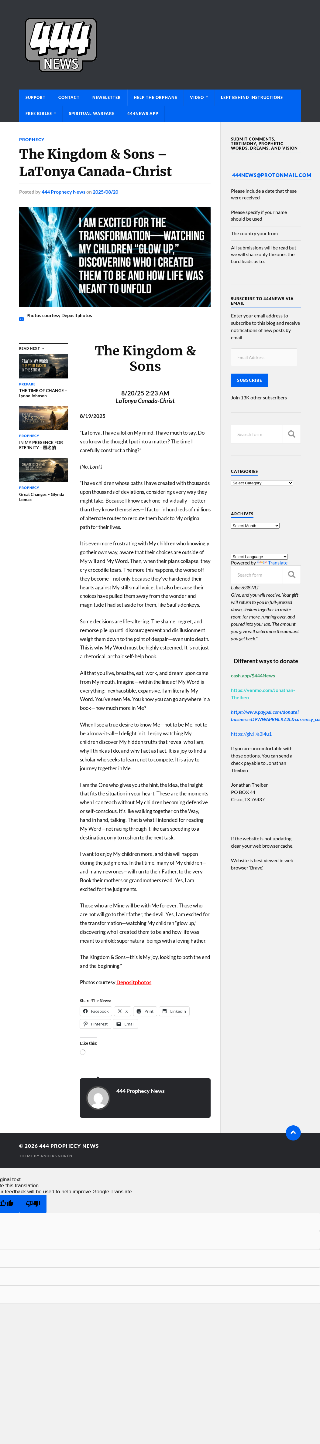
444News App (142, 113)
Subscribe (249, 380)
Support (36, 97)
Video (197, 97)
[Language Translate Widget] (259, 557)
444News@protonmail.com (271, 175)
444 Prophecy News (63, 192)
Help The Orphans (155, 97)
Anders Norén (56, 1156)
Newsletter (106, 97)
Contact (69, 97)
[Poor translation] (33, 1204)
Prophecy (31, 139)
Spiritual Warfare (92, 113)
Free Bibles (39, 113)
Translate (272, 562)
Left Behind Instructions (252, 97)
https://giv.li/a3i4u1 (251, 734)
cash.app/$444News (253, 675)
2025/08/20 (105, 192)
